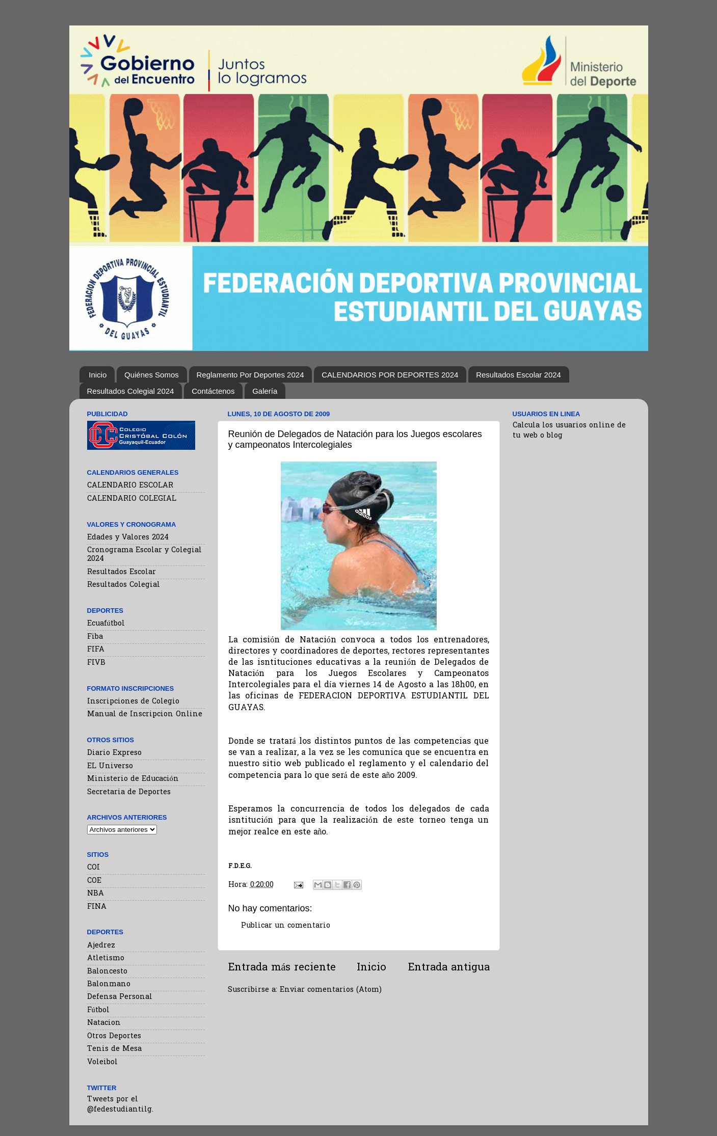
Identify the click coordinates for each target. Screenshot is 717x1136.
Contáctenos (213, 391)
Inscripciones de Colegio (133, 701)
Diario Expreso (114, 753)
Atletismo (105, 958)
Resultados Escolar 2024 (518, 374)
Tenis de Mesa (114, 1049)
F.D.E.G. (240, 866)
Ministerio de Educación (133, 779)
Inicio (98, 374)
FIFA (95, 649)
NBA (95, 893)
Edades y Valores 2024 (128, 537)
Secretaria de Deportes (129, 792)
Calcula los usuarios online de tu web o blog (569, 430)
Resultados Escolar (121, 572)
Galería (264, 391)
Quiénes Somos (151, 374)
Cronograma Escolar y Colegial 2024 (144, 554)
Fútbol (98, 1010)
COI (93, 867)
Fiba (95, 637)
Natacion (104, 1023)
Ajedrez (101, 945)
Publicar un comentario (285, 926)
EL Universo (110, 766)
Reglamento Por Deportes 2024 (250, 374)
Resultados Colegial (123, 585)
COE (94, 881)
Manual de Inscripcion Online (144, 714)
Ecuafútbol (106, 623)
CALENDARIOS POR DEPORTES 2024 (390, 374)
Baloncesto (107, 971)
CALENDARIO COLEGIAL (131, 499)
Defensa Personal (119, 997)
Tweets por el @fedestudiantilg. (120, 1104)
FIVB (96, 663)
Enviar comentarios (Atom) (331, 990)
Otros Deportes (114, 1036)
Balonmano (108, 984)
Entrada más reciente (282, 968)
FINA (97, 907)
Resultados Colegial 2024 (130, 391)
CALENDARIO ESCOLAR (130, 485)
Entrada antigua (449, 968)
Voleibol (102, 1062)
